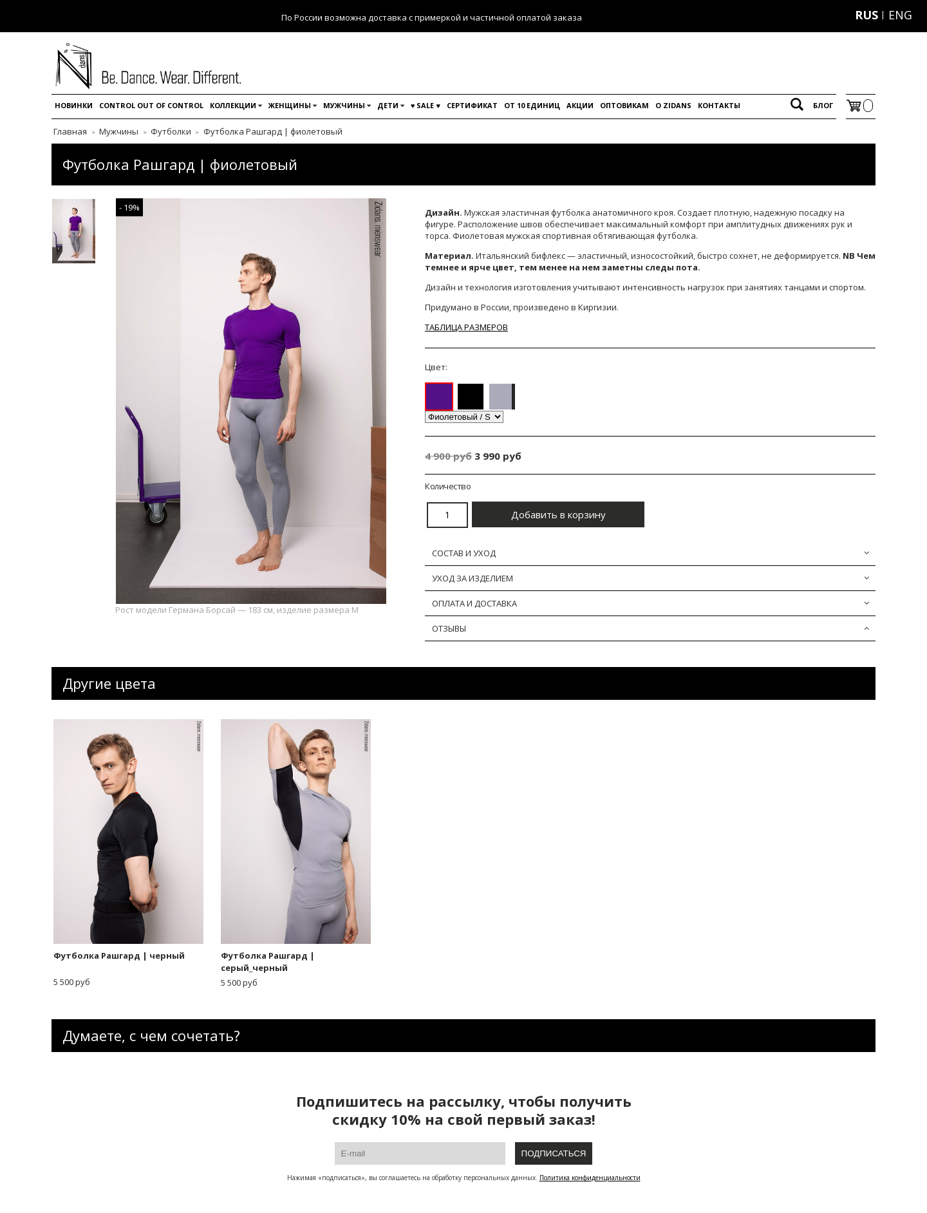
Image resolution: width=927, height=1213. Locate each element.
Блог (823, 105)
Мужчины (344, 105)
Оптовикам (624, 105)
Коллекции (233, 105)
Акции (580, 105)
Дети (387, 105)
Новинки (74, 105)
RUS (866, 15)
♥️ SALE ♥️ (425, 105)
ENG (900, 15)
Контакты (719, 105)
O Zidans (673, 105)
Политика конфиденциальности (590, 1177)
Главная (70, 131)
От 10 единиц (532, 105)
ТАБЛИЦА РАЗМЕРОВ (466, 327)
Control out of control (151, 105)
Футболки (171, 131)
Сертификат (472, 105)
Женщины (289, 105)
